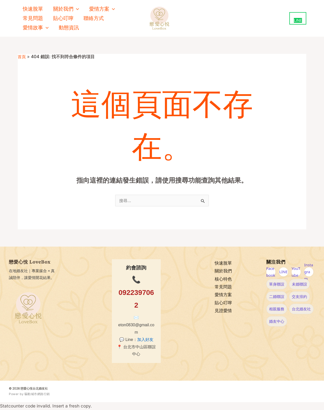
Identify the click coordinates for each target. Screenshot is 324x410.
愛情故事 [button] (36, 27)
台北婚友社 (301, 308)
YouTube (296, 271)
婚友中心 (276, 321)
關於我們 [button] (66, 9)
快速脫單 (33, 9)
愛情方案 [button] (102, 9)
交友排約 (299, 296)
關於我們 (223, 271)
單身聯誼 (276, 284)
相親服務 (276, 308)
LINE (283, 271)
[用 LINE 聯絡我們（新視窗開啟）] (297, 18)
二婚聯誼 (276, 296)
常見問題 (33, 18)
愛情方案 (223, 294)
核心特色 (223, 279)
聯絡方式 (94, 18)
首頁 (22, 56)
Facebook (270, 271)
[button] (76, 9)
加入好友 (145, 339)
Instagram (308, 271)
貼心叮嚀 (63, 18)
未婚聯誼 (299, 284)
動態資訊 (69, 28)
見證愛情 (223, 311)
